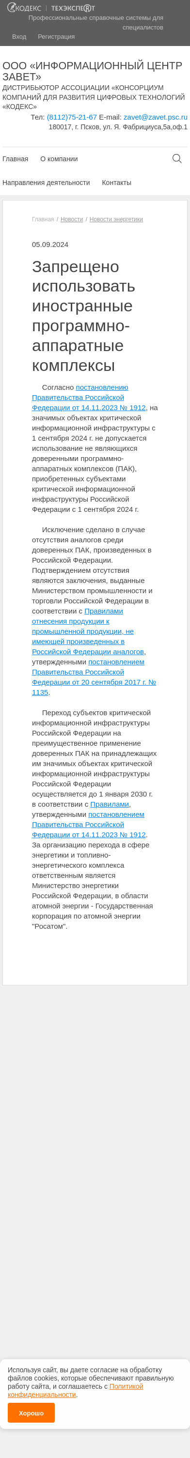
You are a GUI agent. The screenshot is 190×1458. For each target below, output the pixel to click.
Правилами (109, 804)
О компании (59, 159)
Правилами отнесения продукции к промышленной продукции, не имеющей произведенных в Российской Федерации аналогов (88, 631)
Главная (15, 159)
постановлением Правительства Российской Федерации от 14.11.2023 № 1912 (89, 824)
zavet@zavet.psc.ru (156, 117)
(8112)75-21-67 (72, 117)
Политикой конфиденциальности (75, 1387)
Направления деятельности (46, 182)
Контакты (116, 182)
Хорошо (31, 1409)
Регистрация (56, 36)
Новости (72, 219)
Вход (19, 36)
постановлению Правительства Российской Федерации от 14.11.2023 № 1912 (89, 397)
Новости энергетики (116, 219)
